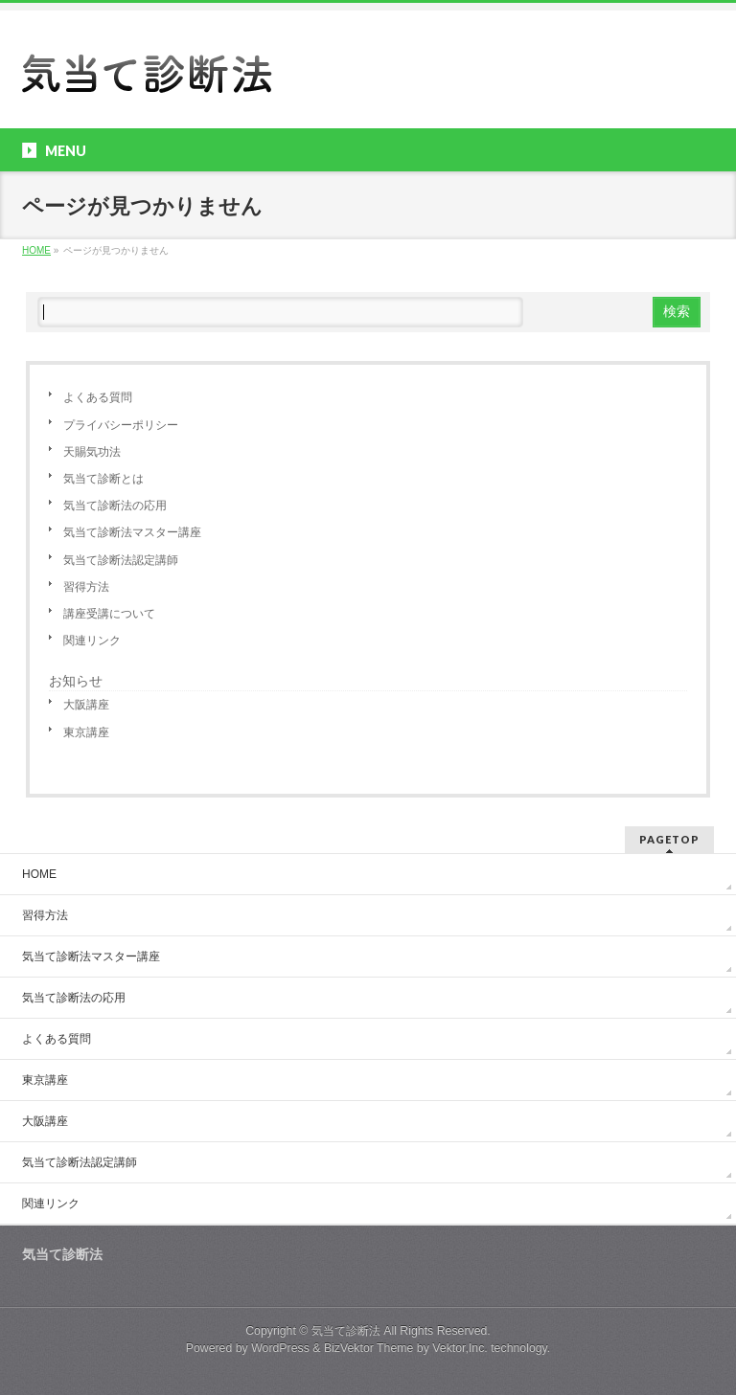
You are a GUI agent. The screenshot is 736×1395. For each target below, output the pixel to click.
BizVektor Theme (369, 1348)
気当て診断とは (103, 478)
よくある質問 (97, 397)
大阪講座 (86, 704)
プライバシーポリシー (120, 425)
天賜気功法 (92, 452)
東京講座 (86, 732)
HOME (39, 874)
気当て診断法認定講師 (120, 560)
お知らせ (76, 681)
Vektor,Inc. (460, 1348)
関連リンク (92, 640)
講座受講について (109, 613)
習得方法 (86, 587)
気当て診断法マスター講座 (132, 532)
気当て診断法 (345, 1331)
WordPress (280, 1348)
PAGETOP (669, 839)
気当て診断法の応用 (115, 505)
